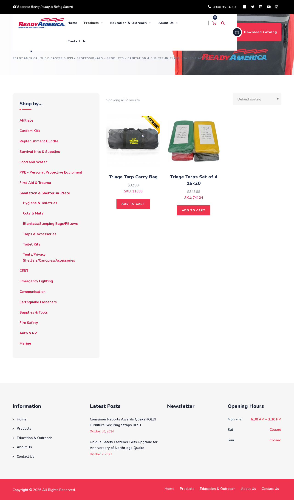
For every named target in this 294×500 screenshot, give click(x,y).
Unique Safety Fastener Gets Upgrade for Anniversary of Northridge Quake (124, 445)
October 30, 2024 (102, 432)
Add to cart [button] (133, 204)
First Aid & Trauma (35, 182)
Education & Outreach (131, 23)
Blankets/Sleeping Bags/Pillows (50, 223)
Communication (32, 291)
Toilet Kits (31, 244)
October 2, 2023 (101, 454)
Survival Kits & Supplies (40, 151)
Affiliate (26, 120)
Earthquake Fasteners (38, 302)
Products (94, 23)
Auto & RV (28, 333)
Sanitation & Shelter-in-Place (45, 193)
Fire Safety (29, 322)
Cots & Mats (33, 213)
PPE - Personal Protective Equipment (51, 172)
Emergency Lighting (36, 281)
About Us (168, 23)
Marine (25, 343)
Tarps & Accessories (39, 234)
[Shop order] (257, 99)
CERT (24, 271)
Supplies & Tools (34, 312)
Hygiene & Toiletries (40, 203)
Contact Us (77, 41)
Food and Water (33, 162)
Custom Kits (30, 131)
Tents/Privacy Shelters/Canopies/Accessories (49, 257)
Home (72, 23)
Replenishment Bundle (39, 141)
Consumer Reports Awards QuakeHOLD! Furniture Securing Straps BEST (123, 422)
